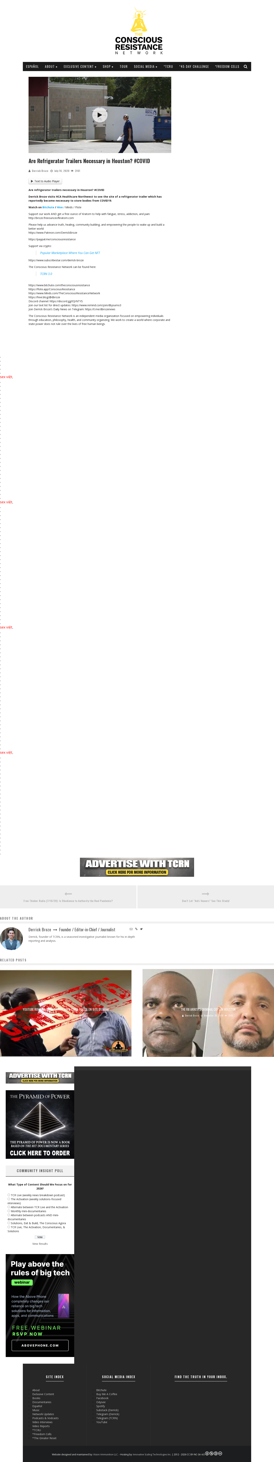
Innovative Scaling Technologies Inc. (152, 1454)
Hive (60, 207)
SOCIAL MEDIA (144, 66)
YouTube (101, 1422)
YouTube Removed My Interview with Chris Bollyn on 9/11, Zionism (66, 1009)
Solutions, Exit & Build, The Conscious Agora (38, 1223)
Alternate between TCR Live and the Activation (39, 1207)
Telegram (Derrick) (107, 1414)
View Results (40, 1244)
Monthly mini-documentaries (28, 1211)
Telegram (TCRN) (107, 1418)
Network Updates (43, 1414)
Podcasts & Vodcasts (45, 1418)
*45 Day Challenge (194, 66)
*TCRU (168, 66)
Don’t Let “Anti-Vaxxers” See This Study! (205, 901)
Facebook (102, 1398)
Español (32, 66)
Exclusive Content (79, 66)
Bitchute (48, 207)
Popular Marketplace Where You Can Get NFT (70, 253)
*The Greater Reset (44, 1438)
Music (36, 1410)
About (50, 66)
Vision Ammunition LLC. (105, 1454)
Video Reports (41, 1426)
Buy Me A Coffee (106, 1394)
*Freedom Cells (227, 66)
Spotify (100, 1406)
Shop (107, 66)
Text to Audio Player (45, 181)
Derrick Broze (40, 171)
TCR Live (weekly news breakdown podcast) (38, 1195)
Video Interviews (42, 1422)
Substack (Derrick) (107, 1410)
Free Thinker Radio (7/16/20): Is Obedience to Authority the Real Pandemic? (68, 901)
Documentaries (41, 1402)
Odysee (101, 1402)
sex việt (6, 376)
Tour (124, 66)
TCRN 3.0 (46, 274)
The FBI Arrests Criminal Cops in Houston (208, 1009)
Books (36, 1398)
